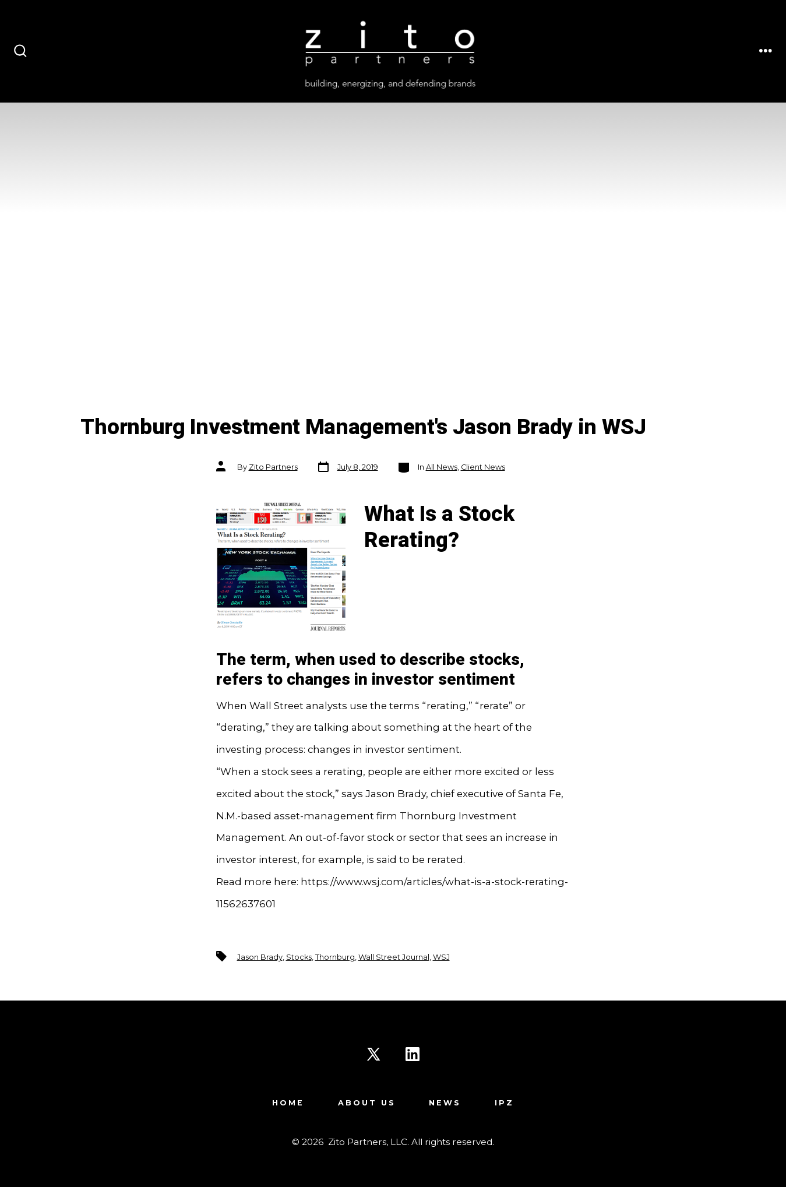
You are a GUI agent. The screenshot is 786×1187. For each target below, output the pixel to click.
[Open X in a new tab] (373, 1054)
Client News (483, 467)
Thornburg (335, 957)
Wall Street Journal (393, 957)
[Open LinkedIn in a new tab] (412, 1054)
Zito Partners (273, 467)
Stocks (299, 957)
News (445, 1102)
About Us (367, 1102)
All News (441, 467)
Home (288, 1102)
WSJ (441, 957)
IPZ (504, 1102)
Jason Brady (260, 957)
